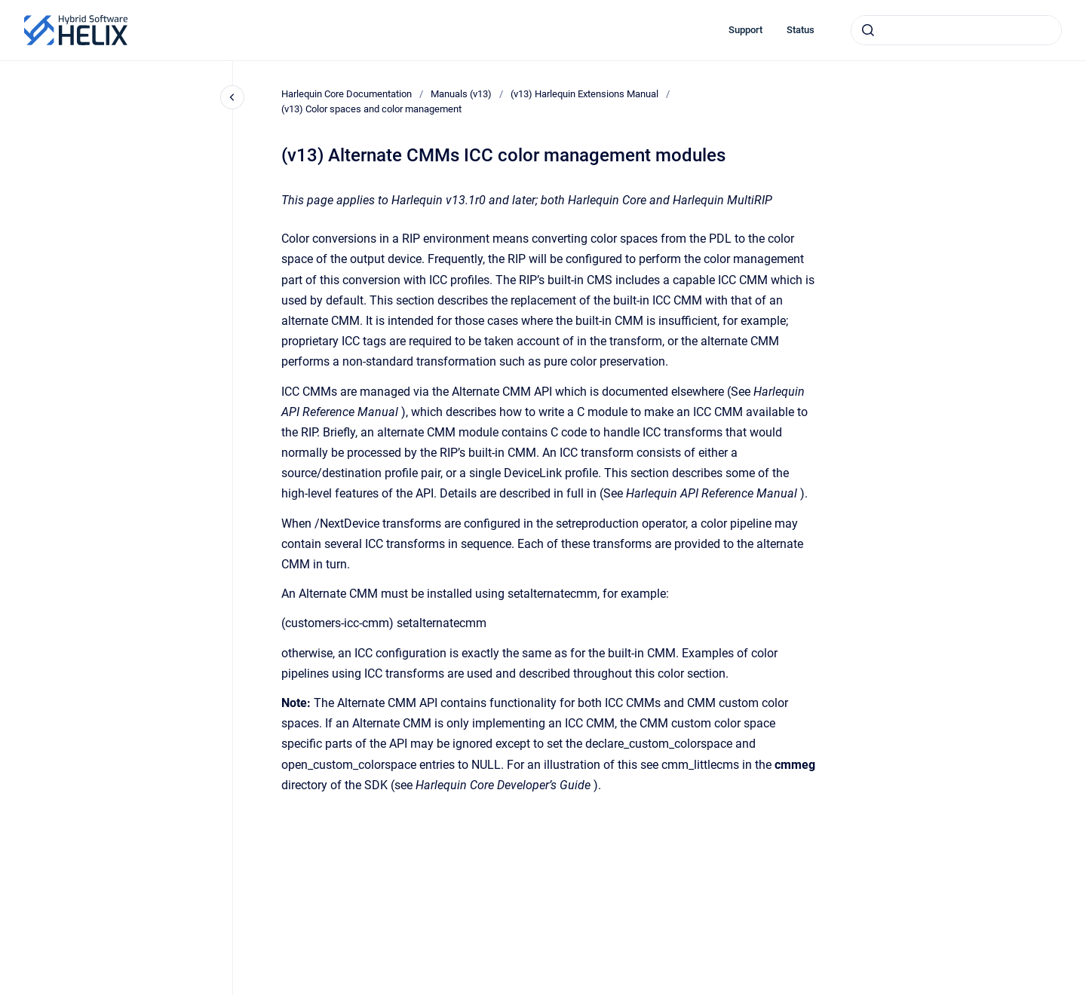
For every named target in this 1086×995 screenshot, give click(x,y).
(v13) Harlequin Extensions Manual (584, 94)
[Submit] (868, 30)
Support (745, 29)
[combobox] (956, 30)
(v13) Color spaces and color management (371, 109)
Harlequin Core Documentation (346, 94)
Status (800, 29)
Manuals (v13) (461, 94)
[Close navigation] (232, 97)
